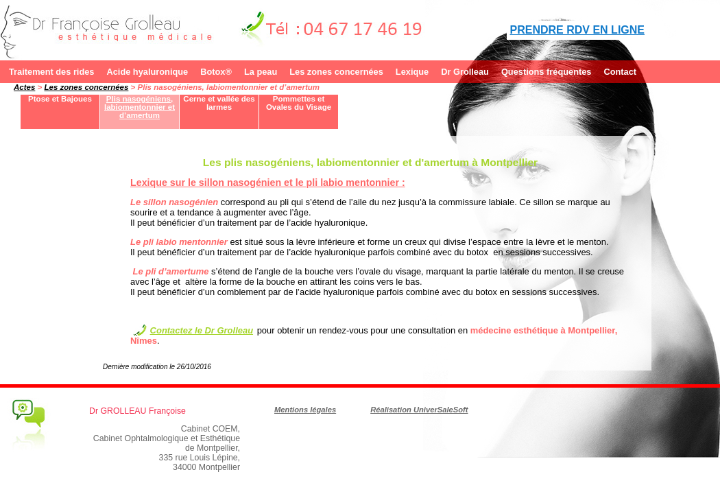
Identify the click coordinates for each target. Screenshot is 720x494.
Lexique (412, 72)
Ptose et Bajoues (60, 99)
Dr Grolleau (465, 72)
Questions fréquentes (546, 72)
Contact (619, 72)
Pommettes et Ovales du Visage (298, 103)
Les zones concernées (336, 72)
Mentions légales (305, 409)
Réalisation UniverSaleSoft (419, 409)
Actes (24, 87)
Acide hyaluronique (147, 72)
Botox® (216, 72)
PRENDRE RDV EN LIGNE (577, 30)
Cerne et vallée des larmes (218, 103)
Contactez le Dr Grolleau (201, 330)
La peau (260, 72)
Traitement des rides (51, 72)
